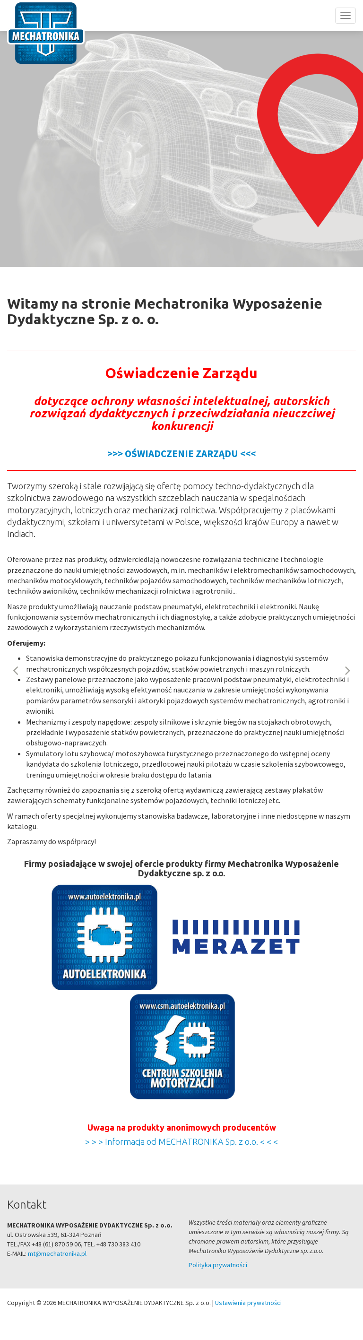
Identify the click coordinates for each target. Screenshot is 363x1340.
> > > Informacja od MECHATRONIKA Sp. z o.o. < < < (181, 1141)
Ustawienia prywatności (248, 1302)
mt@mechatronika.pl (57, 1253)
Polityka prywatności (218, 1265)
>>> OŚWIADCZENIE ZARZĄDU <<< (181, 453)
